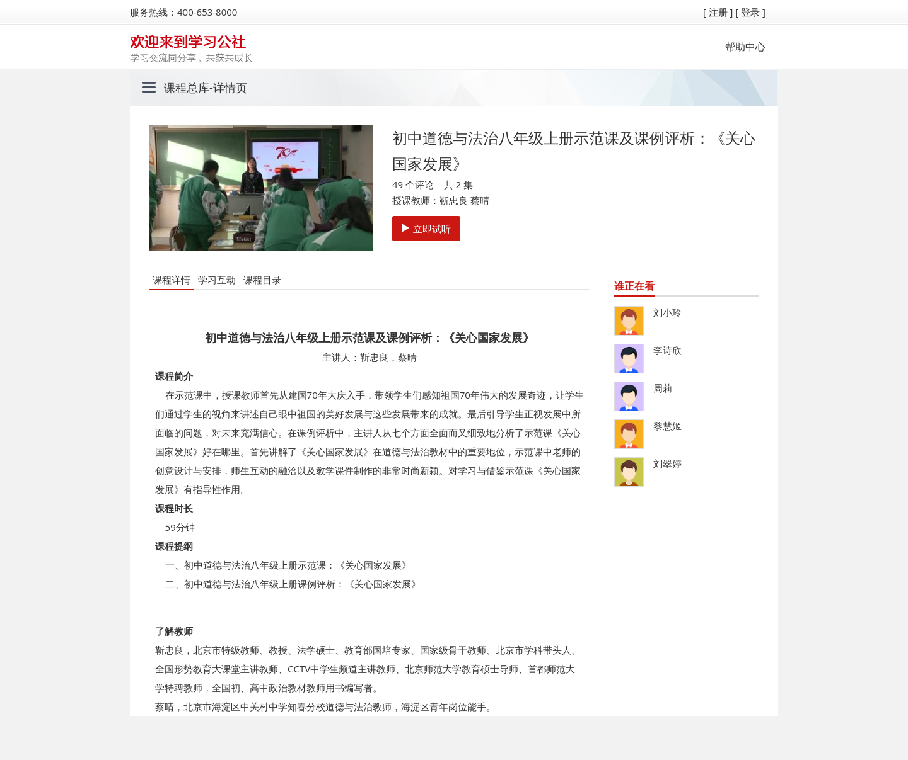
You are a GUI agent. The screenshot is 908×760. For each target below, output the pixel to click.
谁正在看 (634, 286)
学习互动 (217, 279)
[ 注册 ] (718, 12)
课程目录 (262, 279)
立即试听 (426, 228)
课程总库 (186, 87)
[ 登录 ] (750, 12)
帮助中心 (745, 47)
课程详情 (171, 279)
